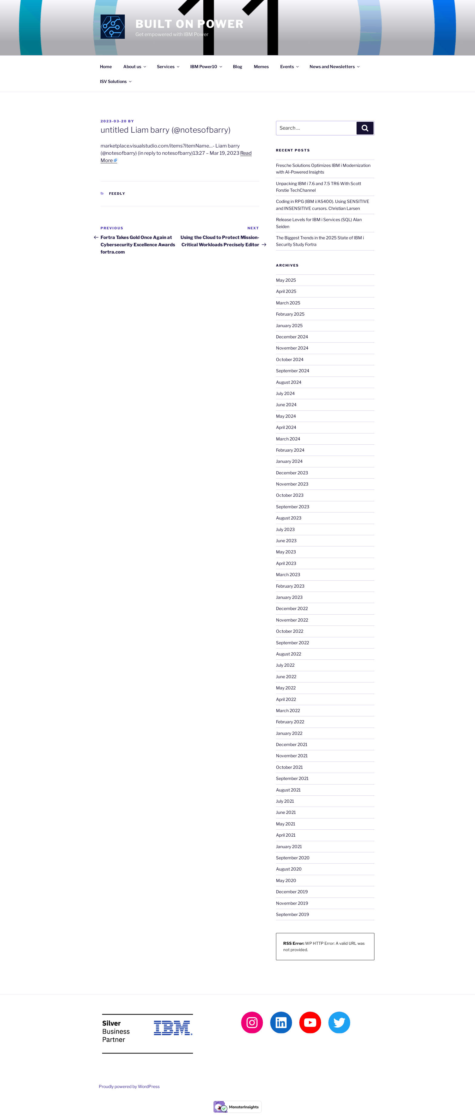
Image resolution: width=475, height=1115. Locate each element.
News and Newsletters (335, 66)
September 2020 (293, 857)
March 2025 (288, 302)
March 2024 (288, 438)
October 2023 (290, 495)
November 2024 (292, 347)
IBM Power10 (206, 66)
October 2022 (289, 631)
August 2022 (288, 653)
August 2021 (288, 789)
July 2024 (285, 393)
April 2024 (286, 427)
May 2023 (286, 551)
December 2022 (292, 608)
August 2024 (288, 382)
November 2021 (292, 755)
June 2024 (286, 404)
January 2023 (289, 597)
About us (135, 66)
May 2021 (285, 823)
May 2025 (286, 280)
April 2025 (286, 291)
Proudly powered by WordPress (129, 1086)
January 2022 (289, 733)
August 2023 (288, 517)
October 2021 (289, 767)
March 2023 (288, 574)
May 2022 (286, 687)
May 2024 (286, 416)
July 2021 (285, 801)
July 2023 (285, 529)
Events (290, 66)
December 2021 (291, 744)
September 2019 (292, 914)
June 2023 (286, 540)
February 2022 (290, 721)
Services (168, 66)
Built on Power (189, 24)
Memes (261, 66)
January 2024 (289, 461)
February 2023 (290, 586)
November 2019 (292, 903)
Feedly (117, 193)
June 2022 (286, 676)
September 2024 (292, 370)
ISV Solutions (116, 81)
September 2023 (292, 506)
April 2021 (286, 835)
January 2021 (289, 846)
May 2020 (286, 880)
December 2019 (292, 891)
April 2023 (286, 563)
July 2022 (285, 665)
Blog (237, 66)
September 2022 (292, 642)
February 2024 (290, 450)
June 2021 (286, 812)
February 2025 (290, 314)
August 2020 (289, 868)
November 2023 (292, 483)
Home (106, 66)
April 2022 (286, 699)
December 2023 (292, 472)
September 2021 (292, 778)
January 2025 (289, 325)
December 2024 (292, 336)
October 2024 (290, 359)
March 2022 (288, 710)
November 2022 (292, 619)
